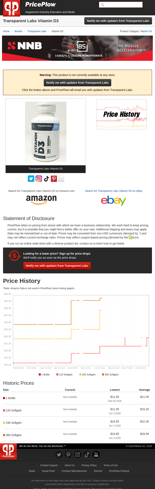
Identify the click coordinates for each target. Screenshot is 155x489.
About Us (69, 458)
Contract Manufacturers (74, 463)
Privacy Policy (89, 458)
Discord (98, 463)
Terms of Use (111, 458)
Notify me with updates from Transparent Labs (118, 20)
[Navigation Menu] (147, 5)
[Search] (121, 5)
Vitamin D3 (146, 31)
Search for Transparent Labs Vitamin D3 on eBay (113, 183)
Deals (32, 463)
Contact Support (49, 458)
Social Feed (48, 463)
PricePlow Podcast (119, 463)
